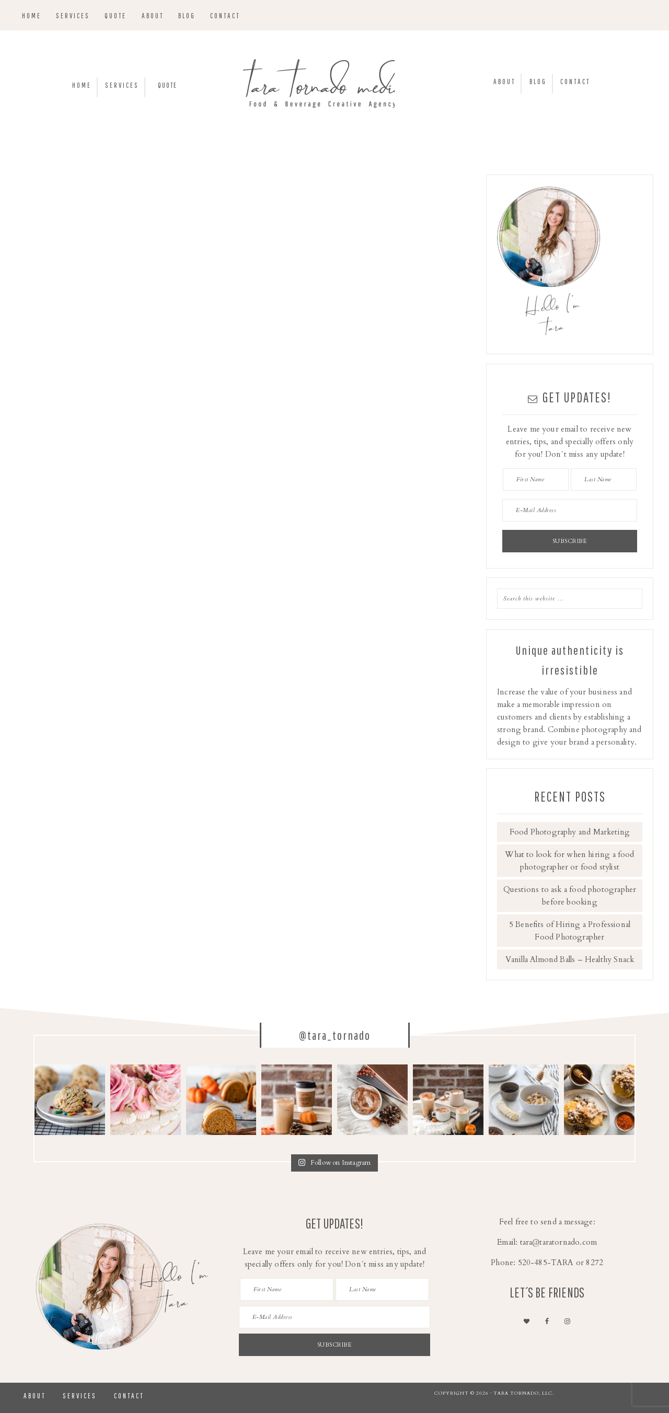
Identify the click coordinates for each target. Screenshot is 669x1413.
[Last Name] (604, 479)
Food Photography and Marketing (570, 832)
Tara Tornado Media (334, 87)
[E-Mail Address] (569, 510)
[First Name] (536, 479)
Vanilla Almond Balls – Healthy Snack (569, 959)
